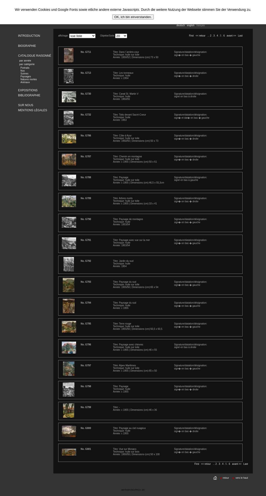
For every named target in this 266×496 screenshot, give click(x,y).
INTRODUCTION (29, 35)
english (190, 25)
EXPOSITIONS (28, 90)
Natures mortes (29, 79)
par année (25, 60)
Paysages (26, 76)
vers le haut (240, 478)
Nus (23, 70)
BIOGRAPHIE (27, 46)
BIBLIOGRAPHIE (29, 95)
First (191, 35)
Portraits (25, 68)
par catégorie (27, 64)
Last (240, 35)
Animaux (25, 82)
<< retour (200, 35)
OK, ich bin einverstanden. (133, 17)
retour (224, 478)
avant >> (231, 35)
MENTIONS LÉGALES (32, 110)
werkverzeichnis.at (133, 490)
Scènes (24, 73)
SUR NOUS (25, 105)
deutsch (180, 25)
